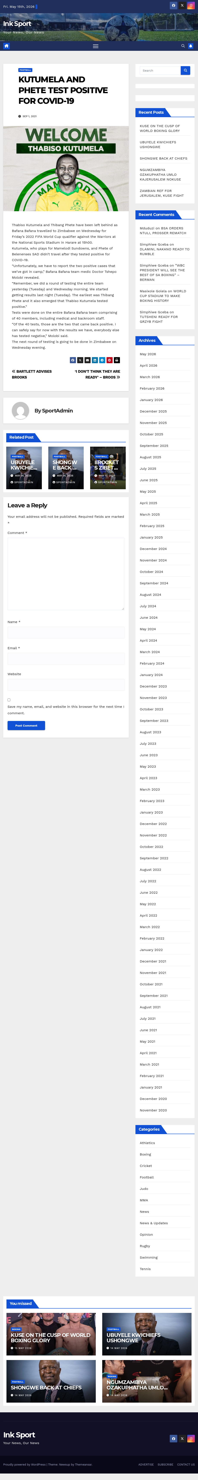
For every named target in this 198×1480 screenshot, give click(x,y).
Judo (144, 1189)
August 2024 (150, 595)
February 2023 (152, 801)
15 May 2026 (23, 1348)
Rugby (145, 1246)
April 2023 (148, 778)
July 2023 (148, 744)
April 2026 (148, 365)
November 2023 (153, 698)
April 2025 (148, 503)
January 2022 (151, 950)
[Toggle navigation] (95, 46)
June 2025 (149, 480)
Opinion (146, 1234)
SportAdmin (57, 411)
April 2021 (148, 1053)
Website (14, 674)
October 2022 (151, 847)
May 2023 (148, 766)
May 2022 (148, 904)
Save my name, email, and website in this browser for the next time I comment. (66, 710)
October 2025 (151, 434)
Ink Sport (17, 24)
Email (14, 648)
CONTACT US (186, 1464)
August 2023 (150, 732)
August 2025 (150, 457)
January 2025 (151, 537)
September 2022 (154, 858)
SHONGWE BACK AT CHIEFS (66, 467)
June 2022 (149, 892)
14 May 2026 (119, 1348)
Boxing (145, 1154)
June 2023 (149, 755)
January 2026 (151, 400)
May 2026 (148, 354)
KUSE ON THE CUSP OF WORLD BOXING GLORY (50, 1338)
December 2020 (153, 1099)
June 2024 (149, 617)
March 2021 (149, 1064)
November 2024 (153, 560)
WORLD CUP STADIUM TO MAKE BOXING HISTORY (163, 296)
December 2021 (153, 961)
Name (14, 622)
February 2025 (152, 526)
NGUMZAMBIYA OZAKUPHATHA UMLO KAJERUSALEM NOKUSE (160, 174)
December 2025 (153, 411)
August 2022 (150, 870)
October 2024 (151, 572)
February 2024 (152, 663)
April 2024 (148, 640)
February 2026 (152, 388)
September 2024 (154, 583)
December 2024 (153, 549)
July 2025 (148, 469)
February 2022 (152, 938)
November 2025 (153, 423)
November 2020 (153, 1110)
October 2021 (151, 984)
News (144, 1212)
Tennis (145, 1269)
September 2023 (154, 721)
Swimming (149, 1257)
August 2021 (150, 1007)
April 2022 (148, 915)
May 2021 (147, 1041)
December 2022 (153, 824)
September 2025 (154, 446)
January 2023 (151, 812)
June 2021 (148, 1030)
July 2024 (148, 606)
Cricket (146, 1166)
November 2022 (153, 835)
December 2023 (153, 686)
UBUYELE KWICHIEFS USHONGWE (133, 1338)
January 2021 (151, 1087)
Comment (17, 533)
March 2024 (150, 652)
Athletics (147, 1143)
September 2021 (154, 996)
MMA (144, 1200)
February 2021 (152, 1076)
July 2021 (148, 1019)
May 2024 (148, 629)
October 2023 (151, 709)
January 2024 (151, 675)
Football (25, 70)
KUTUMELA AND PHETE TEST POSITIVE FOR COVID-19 (63, 90)
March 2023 (150, 789)
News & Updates (154, 1223)
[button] (183, 46)
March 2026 (150, 377)
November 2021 (153, 973)
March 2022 (150, 927)
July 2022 (148, 881)
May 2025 (148, 491)
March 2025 (150, 514)
